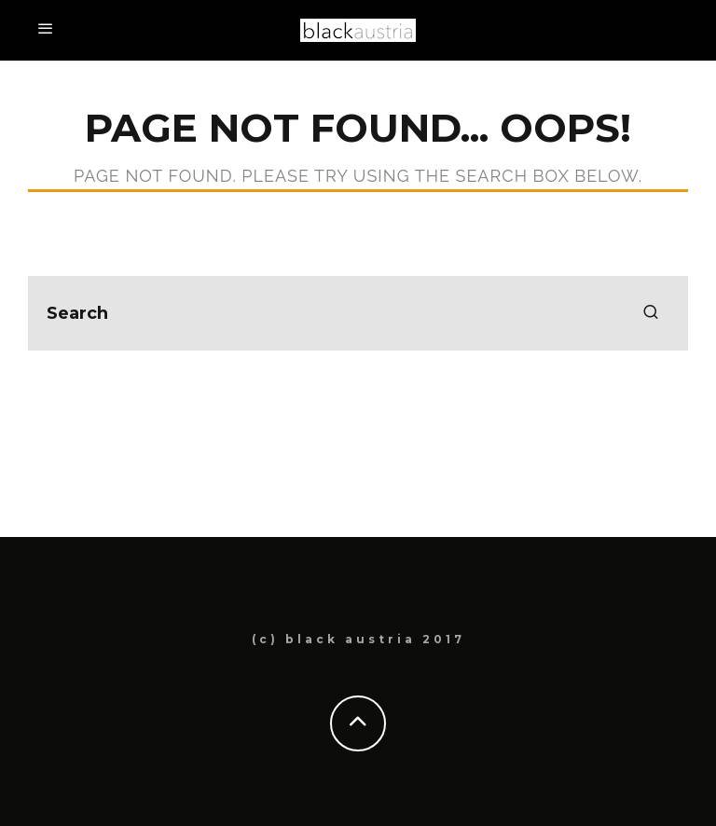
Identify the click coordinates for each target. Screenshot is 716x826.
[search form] (358, 313)
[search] (650, 313)
